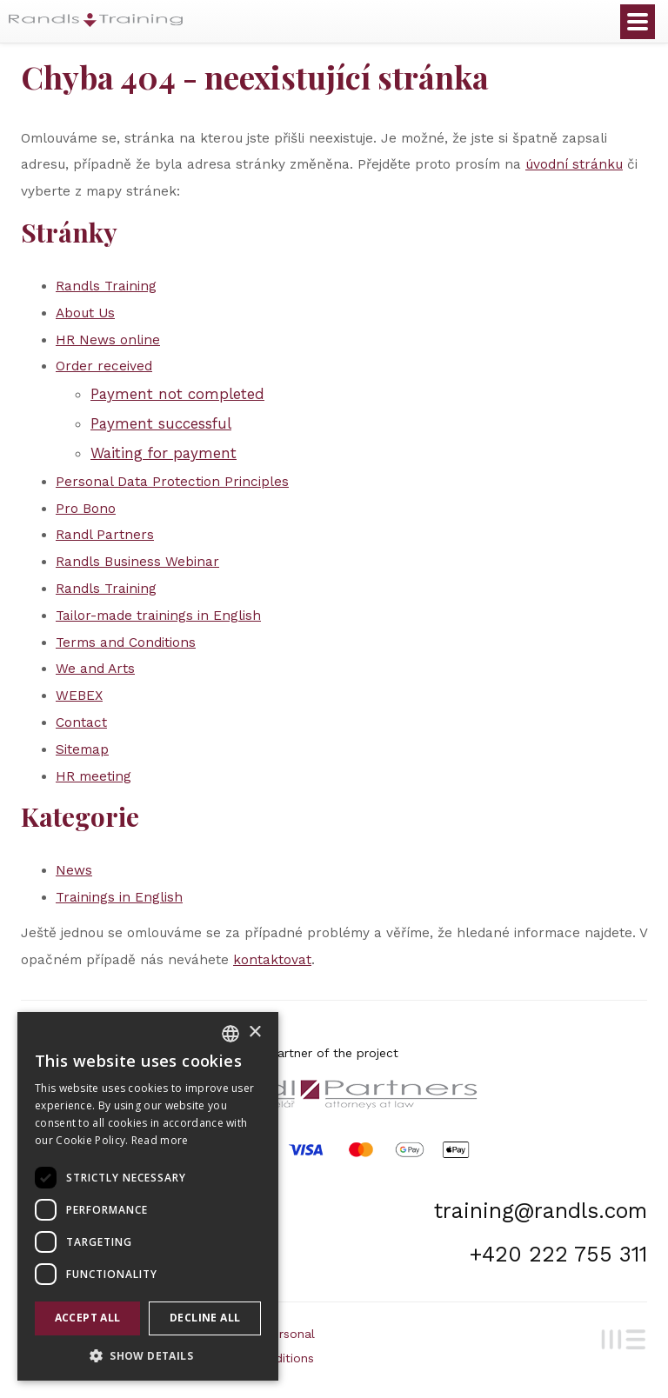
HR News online (108, 340)
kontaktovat (272, 960)
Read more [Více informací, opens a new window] (160, 1140)
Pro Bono (86, 508)
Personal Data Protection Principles (172, 481)
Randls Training (106, 286)
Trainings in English (119, 897)
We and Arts (95, 668)
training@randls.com (540, 1210)
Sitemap (82, 749)
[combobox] (230, 1033)
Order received (104, 366)
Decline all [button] (205, 1317)
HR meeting (93, 776)
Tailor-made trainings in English (158, 615)
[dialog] (147, 1196)
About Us (85, 313)
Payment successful (160, 423)
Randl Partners (105, 535)
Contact (81, 722)
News (74, 870)
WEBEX (79, 695)
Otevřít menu (637, 21)
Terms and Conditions (126, 642)
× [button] (254, 1032)
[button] (148, 1355)
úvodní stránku (574, 164)
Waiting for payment (163, 453)
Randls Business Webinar (137, 561)
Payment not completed (177, 394)
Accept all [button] (88, 1317)
